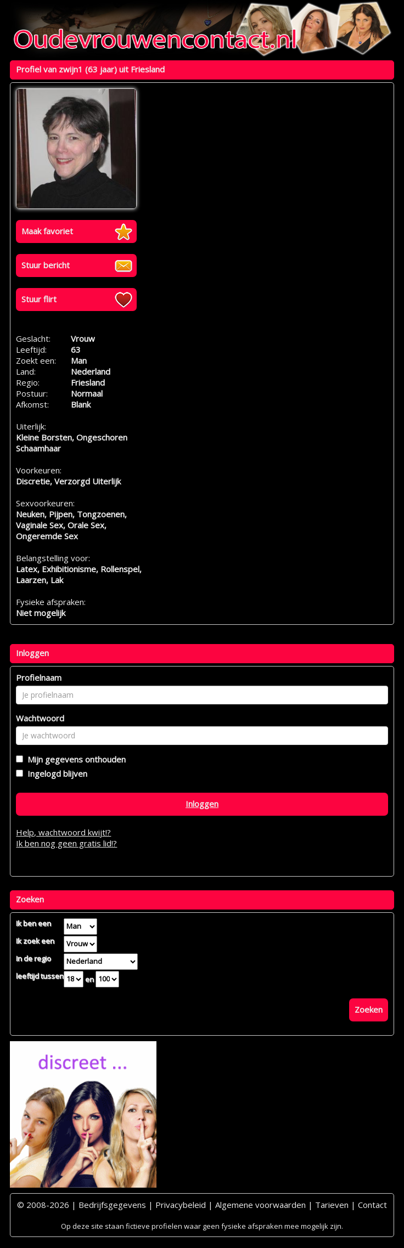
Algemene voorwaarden (260, 1204)
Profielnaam (38, 677)
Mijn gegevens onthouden (74, 759)
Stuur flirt (39, 298)
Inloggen (202, 803)
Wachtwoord (40, 718)
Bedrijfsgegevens (112, 1204)
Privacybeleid (180, 1204)
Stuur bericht (45, 264)
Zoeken (369, 1009)
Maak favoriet (47, 230)
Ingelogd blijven (55, 773)
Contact (372, 1204)
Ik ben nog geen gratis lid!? (66, 843)
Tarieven (332, 1204)
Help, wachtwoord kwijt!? (63, 832)
